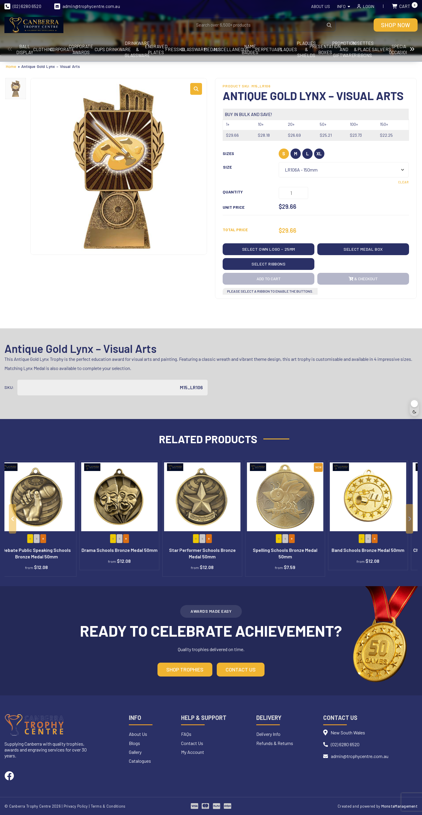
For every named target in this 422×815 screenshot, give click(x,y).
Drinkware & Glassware (269, 49)
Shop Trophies (184, 669)
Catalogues (140, 761)
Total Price (235, 229)
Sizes (228, 153)
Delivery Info (268, 734)
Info (341, 6)
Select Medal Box (363, 249)
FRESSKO (348, 49)
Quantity (233, 191)
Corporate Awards (152, 49)
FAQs (186, 734)
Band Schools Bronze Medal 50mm (377, 550)
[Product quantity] (293, 193)
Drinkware (230, 49)
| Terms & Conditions (107, 806)
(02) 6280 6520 (22, 6)
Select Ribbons (268, 263)
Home (11, 66)
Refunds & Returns (274, 743)
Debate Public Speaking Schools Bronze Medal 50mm (46, 553)
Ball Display (34, 49)
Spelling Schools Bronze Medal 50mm (294, 553)
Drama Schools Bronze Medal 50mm (129, 550)
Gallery (135, 752)
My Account (192, 752)
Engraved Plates (309, 49)
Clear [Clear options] (403, 182)
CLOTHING (74, 49)
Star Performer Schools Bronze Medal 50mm (211, 553)
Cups (191, 49)
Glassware (387, 49)
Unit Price (233, 207)
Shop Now (395, 24)
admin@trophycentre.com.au (87, 6)
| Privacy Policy (75, 806)
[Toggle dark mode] (414, 407)
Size (227, 166)
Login (368, 6)
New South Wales (348, 732)
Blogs (134, 743)
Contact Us (241, 669)
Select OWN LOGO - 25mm (268, 249)
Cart (405, 6)
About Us (320, 6)
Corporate (113, 49)
